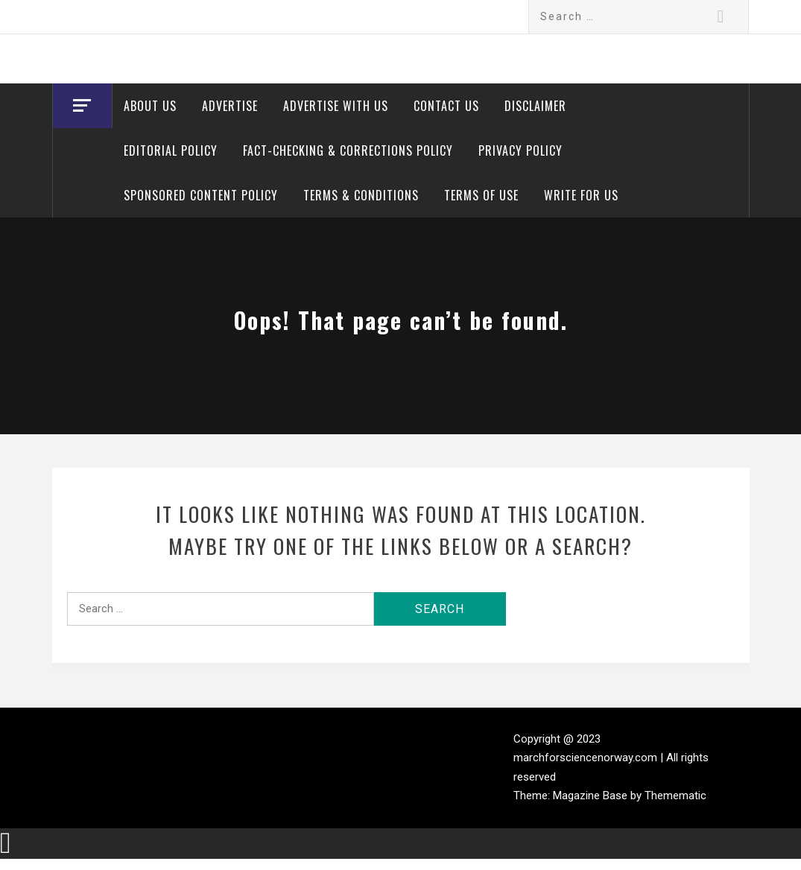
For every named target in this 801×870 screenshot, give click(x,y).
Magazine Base (591, 795)
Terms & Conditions (361, 195)
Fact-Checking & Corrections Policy (348, 150)
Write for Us (581, 195)
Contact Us (446, 106)
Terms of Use (481, 195)
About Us (150, 106)
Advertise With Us (335, 106)
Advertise (230, 106)
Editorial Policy (171, 150)
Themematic (675, 795)
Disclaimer (535, 106)
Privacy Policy (520, 150)
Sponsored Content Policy (201, 195)
